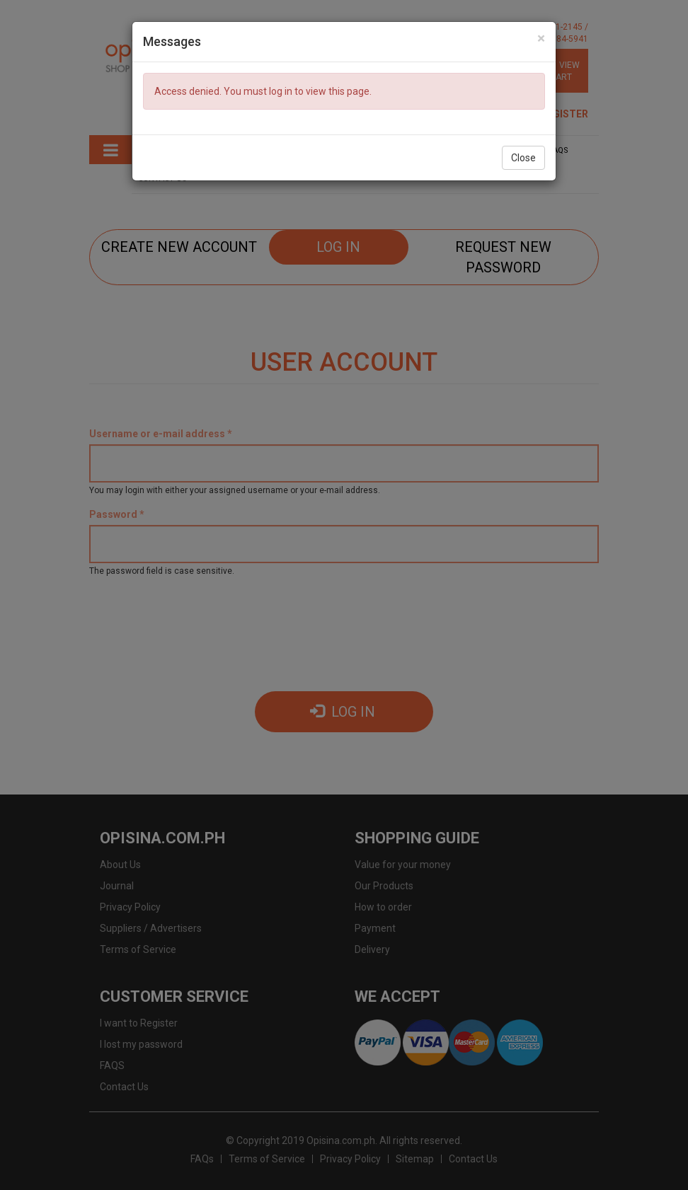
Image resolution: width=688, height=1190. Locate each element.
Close (523, 157)
